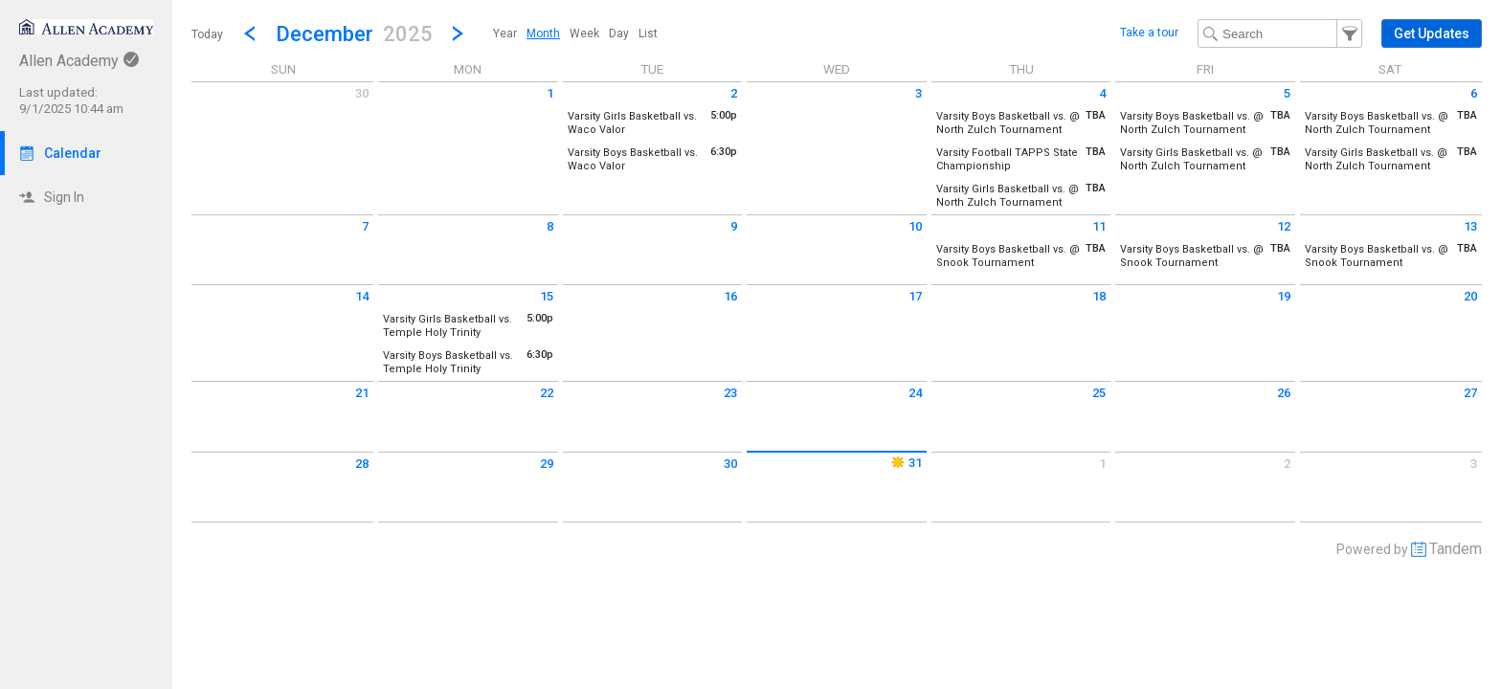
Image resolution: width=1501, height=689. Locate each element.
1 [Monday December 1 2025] (550, 93)
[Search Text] (1280, 33)
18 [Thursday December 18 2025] (1099, 296)
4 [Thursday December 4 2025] (1102, 93)
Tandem (1455, 549)
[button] (353, 33)
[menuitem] (505, 33)
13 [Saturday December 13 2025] (1470, 226)
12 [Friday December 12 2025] (1283, 226)
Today (207, 34)
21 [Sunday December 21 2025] (362, 393)
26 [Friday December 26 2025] (1283, 393)
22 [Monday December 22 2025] (546, 393)
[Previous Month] (250, 33)
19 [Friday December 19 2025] (1283, 296)
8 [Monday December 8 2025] (550, 226)
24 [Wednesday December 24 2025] (915, 393)
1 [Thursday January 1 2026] (1102, 463)
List (648, 33)
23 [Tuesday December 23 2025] (730, 393)
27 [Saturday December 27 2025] (1470, 393)
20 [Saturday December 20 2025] (1470, 296)
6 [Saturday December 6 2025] (1473, 93)
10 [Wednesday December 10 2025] (915, 226)
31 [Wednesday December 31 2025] (905, 463)
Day (619, 33)
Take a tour (1149, 32)
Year (505, 33)
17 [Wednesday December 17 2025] (915, 296)
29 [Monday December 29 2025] (546, 463)
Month (543, 33)
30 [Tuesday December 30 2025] (730, 463)
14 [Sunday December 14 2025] (362, 296)
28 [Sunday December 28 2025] (362, 463)
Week (584, 33)
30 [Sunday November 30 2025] (362, 93)
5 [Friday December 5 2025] (1287, 93)
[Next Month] (457, 33)
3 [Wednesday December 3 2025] (918, 93)
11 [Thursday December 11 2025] (1099, 226)
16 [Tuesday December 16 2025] (730, 296)
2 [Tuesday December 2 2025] (733, 93)
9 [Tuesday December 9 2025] (733, 226)
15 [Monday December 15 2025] (546, 296)
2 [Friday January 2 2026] (1287, 463)
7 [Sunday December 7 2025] (365, 226)
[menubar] (575, 33)
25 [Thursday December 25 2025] (1099, 393)
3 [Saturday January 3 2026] (1473, 463)
